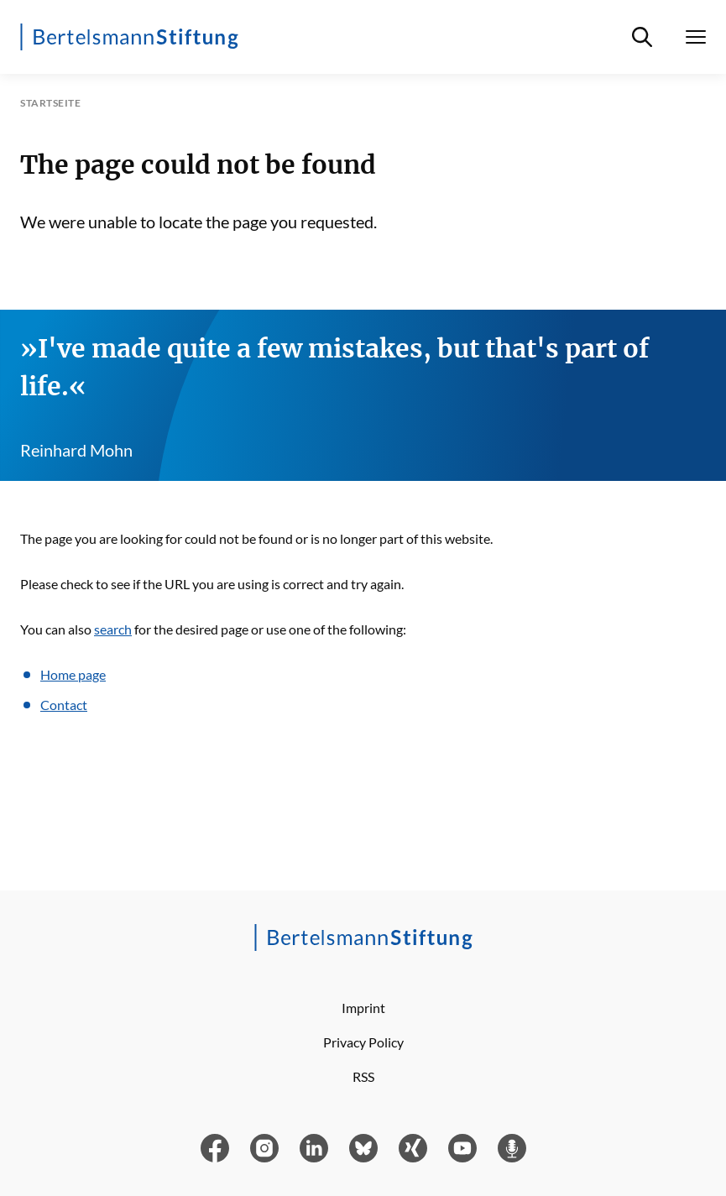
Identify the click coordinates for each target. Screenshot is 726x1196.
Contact (63, 705)
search (113, 629)
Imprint (363, 1008)
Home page (73, 674)
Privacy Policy (363, 1042)
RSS (363, 1076)
